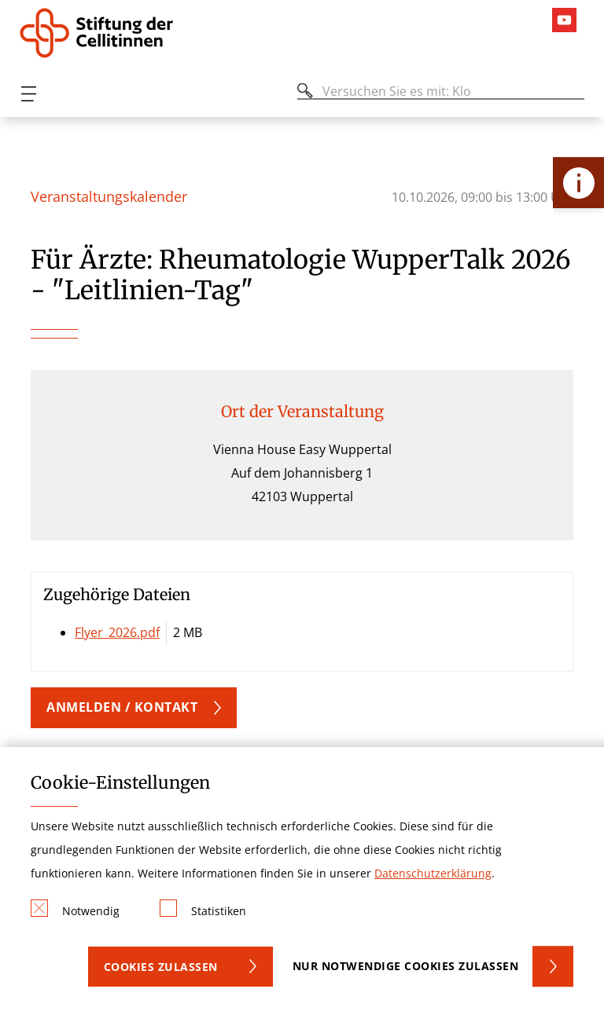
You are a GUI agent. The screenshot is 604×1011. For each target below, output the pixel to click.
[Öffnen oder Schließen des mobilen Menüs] (28, 93)
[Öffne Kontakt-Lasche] (578, 182)
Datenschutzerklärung (433, 873)
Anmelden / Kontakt (121, 707)
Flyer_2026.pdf (117, 632)
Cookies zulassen (161, 966)
